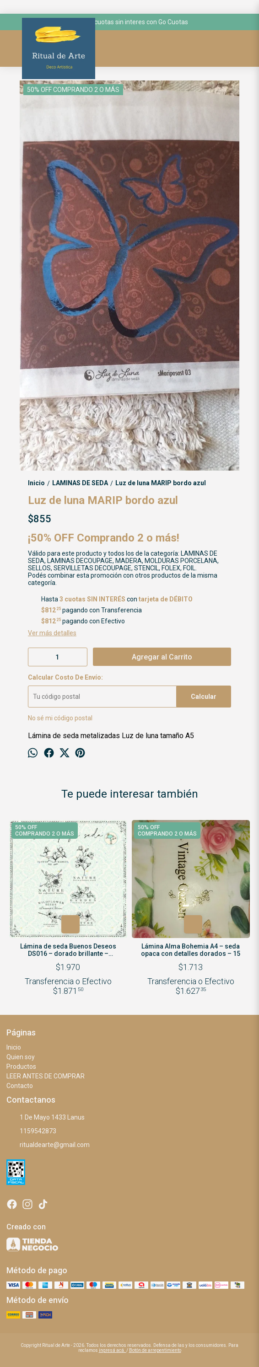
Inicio (13, 1047)
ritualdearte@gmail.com (48, 1145)
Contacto (19, 1085)
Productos (21, 1066)
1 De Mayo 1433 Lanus (45, 1117)
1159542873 (31, 1131)
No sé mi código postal (60, 718)
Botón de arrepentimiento (155, 1350)
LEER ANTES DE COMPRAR (45, 1076)
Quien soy (20, 1057)
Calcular (203, 696)
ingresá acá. (112, 1350)
